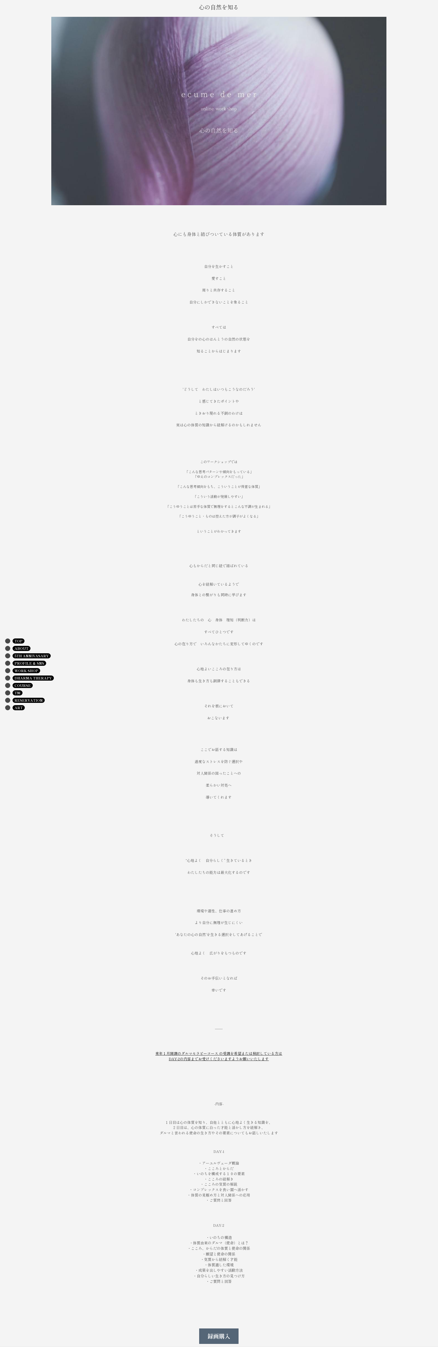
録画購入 (218, 1336)
